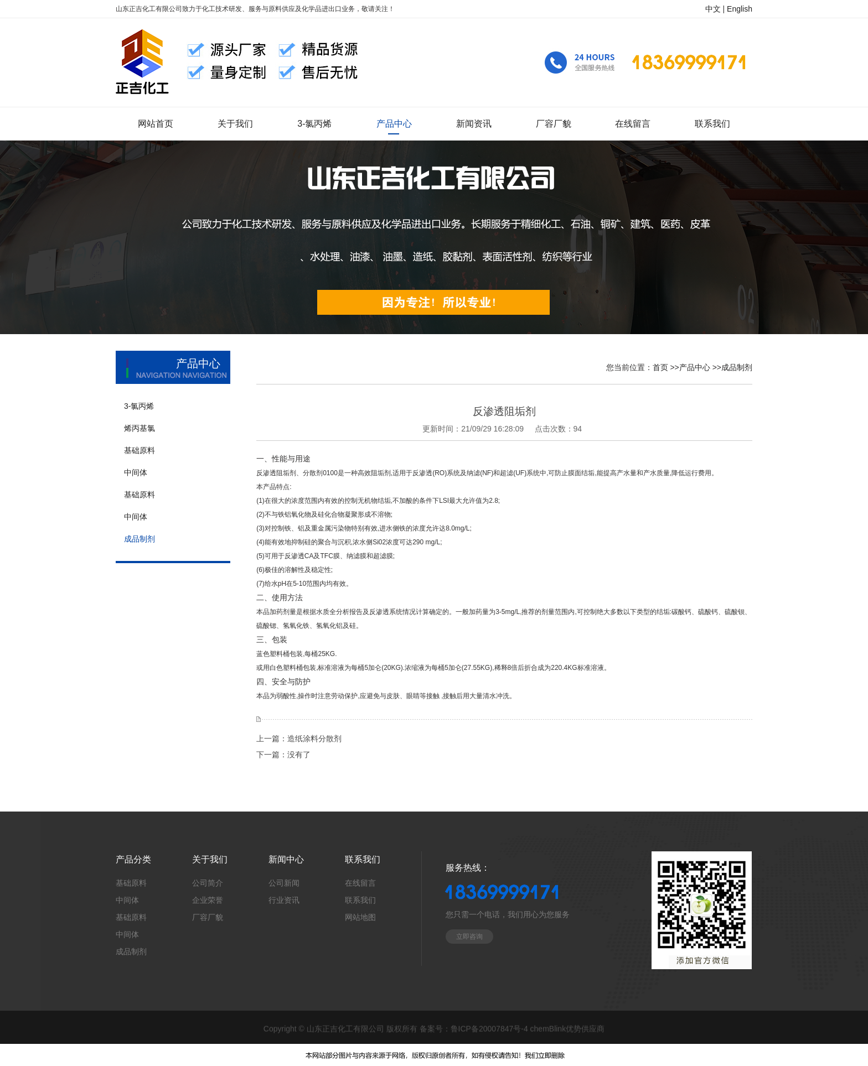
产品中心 (694, 367)
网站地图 (360, 917)
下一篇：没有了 (283, 754)
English (739, 8)
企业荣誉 (207, 900)
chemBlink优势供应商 (567, 1029)
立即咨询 (469, 936)
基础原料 (131, 882)
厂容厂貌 (207, 917)
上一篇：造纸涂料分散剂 (299, 738)
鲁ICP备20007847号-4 (489, 1029)
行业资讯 (283, 900)
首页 (660, 367)
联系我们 (360, 900)
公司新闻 (283, 882)
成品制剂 (736, 367)
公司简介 (207, 882)
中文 (713, 8)
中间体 (127, 900)
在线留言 (360, 882)
